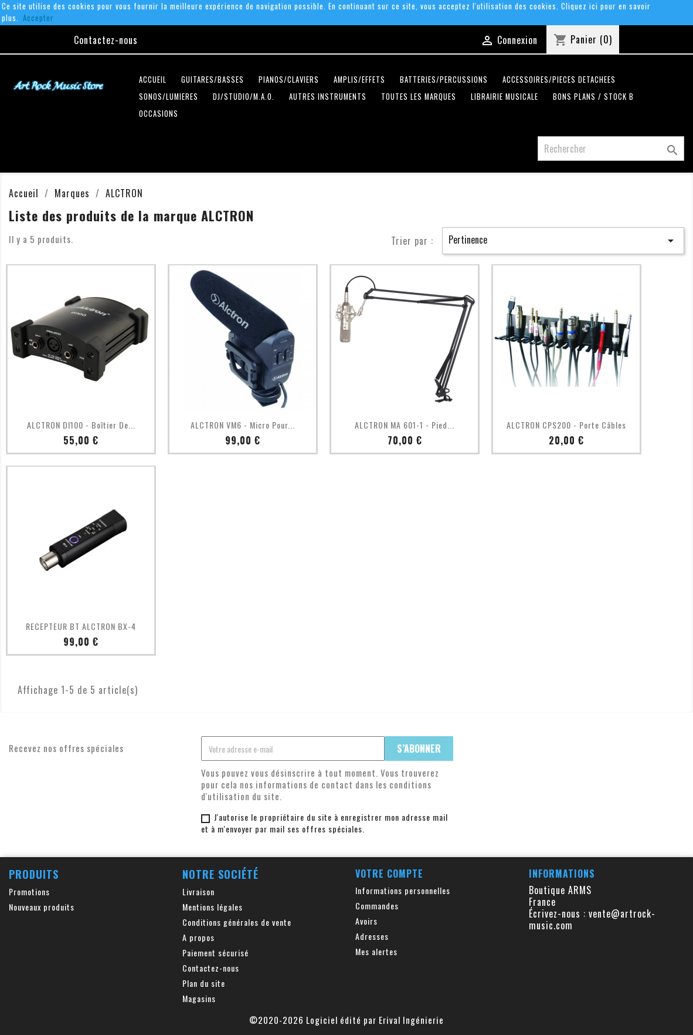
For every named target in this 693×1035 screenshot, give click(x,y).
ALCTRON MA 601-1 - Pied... (404, 425)
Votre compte (389, 874)
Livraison (198, 891)
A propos (198, 937)
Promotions (29, 891)
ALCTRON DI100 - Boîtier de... (81, 425)
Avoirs (366, 921)
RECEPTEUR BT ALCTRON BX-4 (81, 626)
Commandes (377, 905)
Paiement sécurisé (215, 952)
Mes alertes (376, 951)
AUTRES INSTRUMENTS (327, 96)
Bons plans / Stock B (593, 96)
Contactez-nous (106, 40)
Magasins (199, 998)
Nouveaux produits (41, 907)
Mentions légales (212, 907)
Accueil (153, 79)
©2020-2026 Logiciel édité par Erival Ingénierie (346, 1019)
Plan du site (203, 983)
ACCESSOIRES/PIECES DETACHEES (559, 79)
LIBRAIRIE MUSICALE (504, 96)
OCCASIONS (158, 113)
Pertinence (563, 240)
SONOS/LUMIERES (168, 96)
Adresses (372, 936)
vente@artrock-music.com (592, 919)
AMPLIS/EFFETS (359, 79)
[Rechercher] (611, 148)
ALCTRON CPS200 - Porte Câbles (566, 425)
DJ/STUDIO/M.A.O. (243, 96)
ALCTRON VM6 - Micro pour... (243, 425)
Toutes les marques (418, 96)
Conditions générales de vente (236, 922)
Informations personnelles (402, 890)
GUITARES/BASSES (212, 79)
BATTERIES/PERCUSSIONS (444, 79)
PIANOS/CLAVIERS (289, 79)
